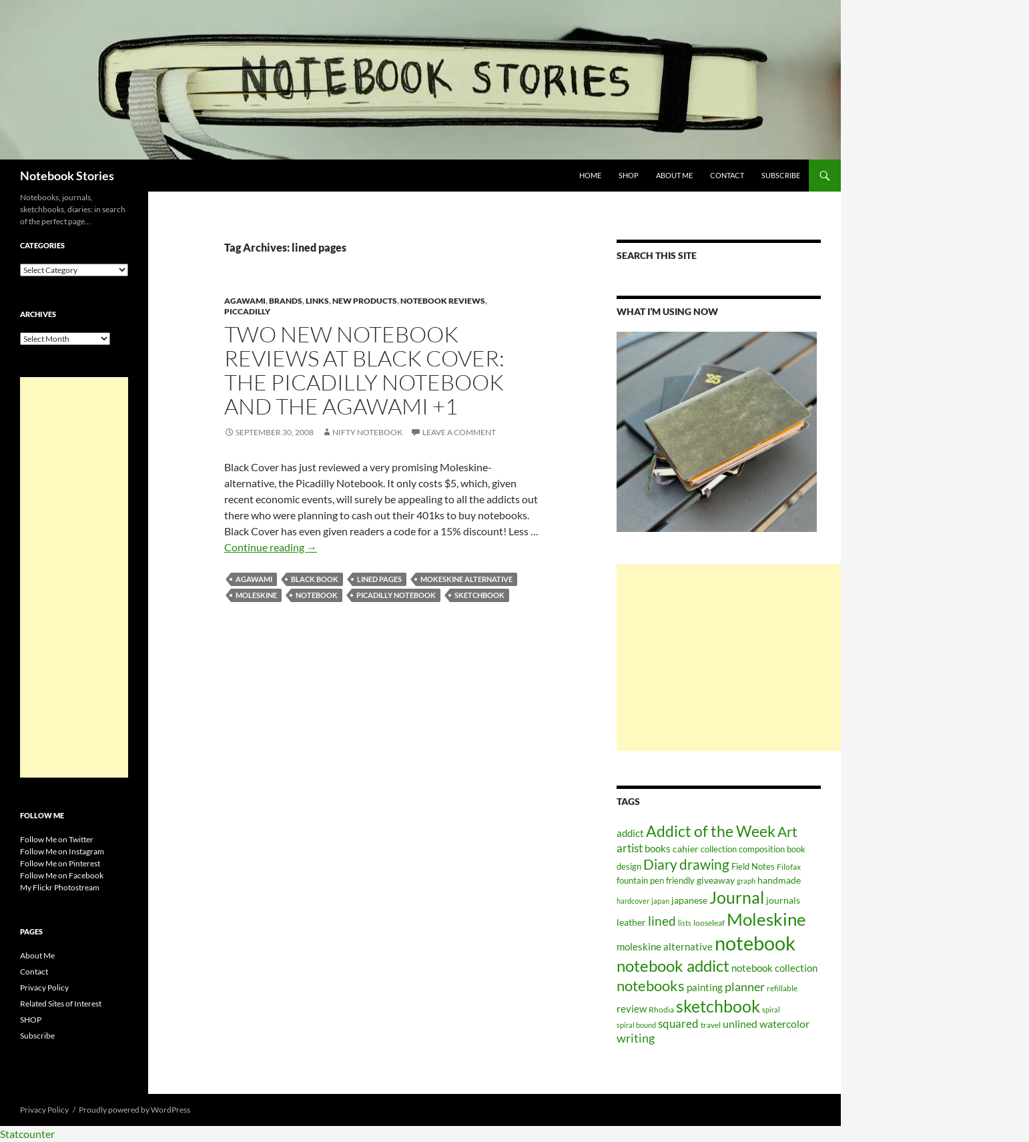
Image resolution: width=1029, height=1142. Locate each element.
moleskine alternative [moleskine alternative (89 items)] (665, 946)
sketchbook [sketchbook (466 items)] (718, 1006)
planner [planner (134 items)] (745, 987)
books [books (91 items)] (658, 848)
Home (590, 175)
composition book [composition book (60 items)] (772, 849)
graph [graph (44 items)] (746, 880)
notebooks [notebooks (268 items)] (651, 985)
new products (364, 301)
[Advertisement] (729, 657)
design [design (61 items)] (629, 866)
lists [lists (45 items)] (684, 922)
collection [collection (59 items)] (719, 849)
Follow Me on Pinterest (60, 863)
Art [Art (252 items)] (787, 831)
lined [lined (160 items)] (662, 920)
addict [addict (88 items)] (630, 833)
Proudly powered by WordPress (134, 1110)
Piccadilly (247, 311)
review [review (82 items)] (632, 1009)
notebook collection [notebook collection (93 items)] (774, 968)
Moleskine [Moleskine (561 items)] (766, 919)
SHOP (629, 175)
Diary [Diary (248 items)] (660, 864)
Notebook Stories (67, 175)
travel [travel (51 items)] (711, 1025)
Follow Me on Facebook (61, 875)
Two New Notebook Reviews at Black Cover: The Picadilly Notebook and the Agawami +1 (364, 370)
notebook (317, 595)
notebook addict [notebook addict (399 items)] (673, 965)
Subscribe (780, 175)
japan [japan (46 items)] (660, 900)
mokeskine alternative (466, 579)
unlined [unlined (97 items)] (740, 1024)
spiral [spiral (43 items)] (771, 1009)
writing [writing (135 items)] (636, 1038)
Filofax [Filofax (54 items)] (789, 867)
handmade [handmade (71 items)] (779, 880)
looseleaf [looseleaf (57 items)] (709, 923)
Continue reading (270, 547)
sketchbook (479, 595)
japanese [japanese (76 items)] (689, 900)
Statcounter (27, 1133)
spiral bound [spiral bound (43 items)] (636, 1025)
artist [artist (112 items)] (630, 848)
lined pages (379, 579)
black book (314, 579)
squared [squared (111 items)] (678, 1024)
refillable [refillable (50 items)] (782, 987)
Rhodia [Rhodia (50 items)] (661, 1009)
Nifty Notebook (367, 432)
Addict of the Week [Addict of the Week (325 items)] (710, 831)
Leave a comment (459, 432)
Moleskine (256, 595)
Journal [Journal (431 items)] (736, 897)
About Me (674, 175)
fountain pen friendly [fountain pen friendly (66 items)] (656, 880)
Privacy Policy (44, 987)
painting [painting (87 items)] (705, 987)
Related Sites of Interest (60, 1003)
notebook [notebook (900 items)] (755, 942)
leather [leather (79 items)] (631, 922)
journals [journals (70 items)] (783, 900)
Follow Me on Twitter (56, 839)
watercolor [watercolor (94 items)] (784, 1024)
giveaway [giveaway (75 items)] (716, 880)
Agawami (245, 301)
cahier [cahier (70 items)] (686, 849)
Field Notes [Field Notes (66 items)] (753, 866)
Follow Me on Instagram (62, 851)
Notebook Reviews (442, 301)
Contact (727, 175)
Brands (285, 301)
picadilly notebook (396, 595)
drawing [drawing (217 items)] (704, 864)
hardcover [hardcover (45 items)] (633, 900)
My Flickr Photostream (59, 887)
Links (317, 301)
